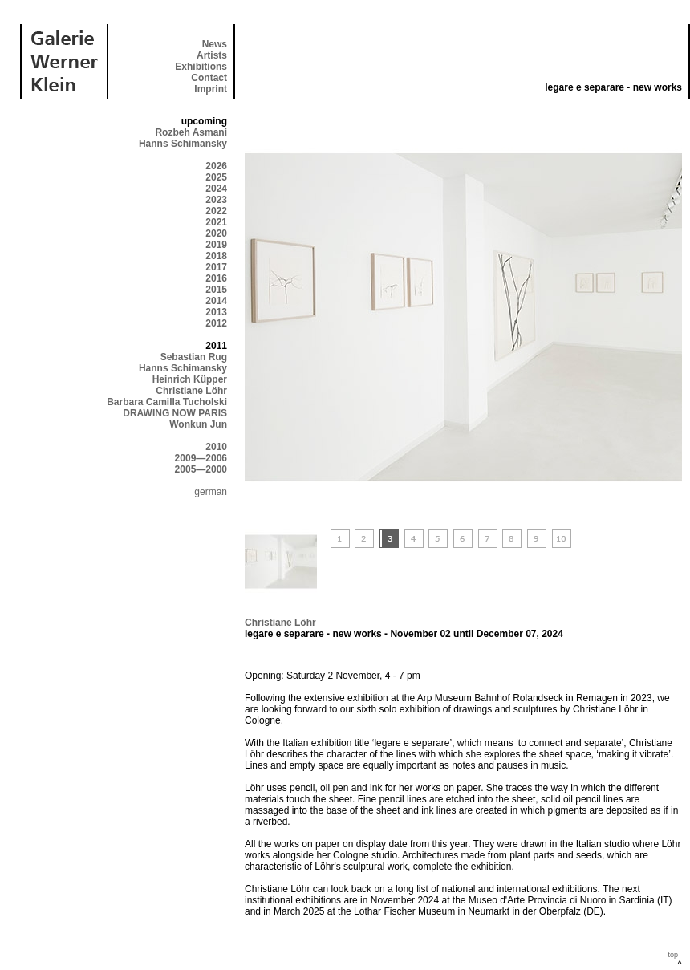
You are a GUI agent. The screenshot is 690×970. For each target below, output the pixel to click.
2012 (216, 323)
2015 (216, 289)
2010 (216, 447)
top (673, 955)
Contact (209, 77)
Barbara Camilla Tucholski (167, 402)
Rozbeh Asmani (191, 132)
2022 (216, 211)
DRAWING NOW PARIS (175, 413)
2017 (216, 267)
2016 (216, 278)
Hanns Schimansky (183, 143)
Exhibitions (201, 66)
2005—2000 (201, 469)
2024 (216, 188)
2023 (216, 199)
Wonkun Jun (198, 424)
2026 (216, 166)
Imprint (210, 89)
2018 (216, 256)
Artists (212, 55)
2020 (216, 233)
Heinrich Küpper (189, 379)
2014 (216, 300)
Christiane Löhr (191, 390)
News (214, 44)
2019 (216, 244)
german (210, 491)
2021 (216, 222)
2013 (216, 312)
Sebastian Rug (193, 357)
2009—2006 (201, 458)
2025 (216, 177)
